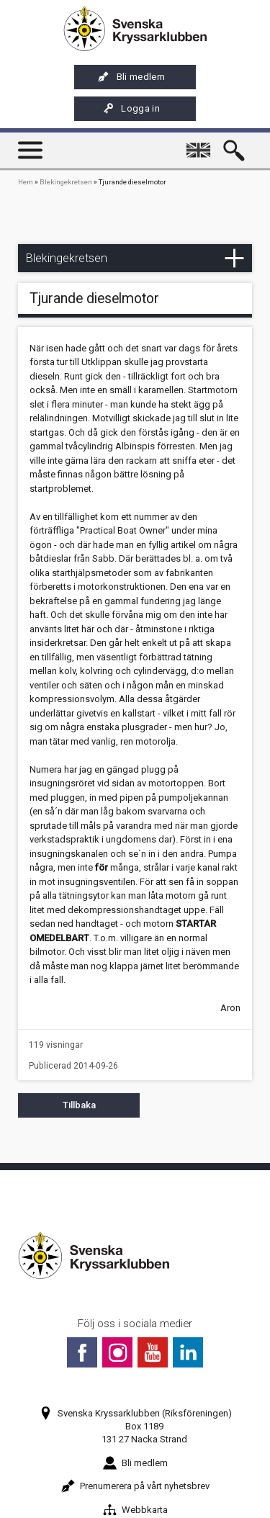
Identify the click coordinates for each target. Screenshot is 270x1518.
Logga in (131, 108)
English (201, 143)
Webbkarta (135, 1509)
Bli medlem (131, 77)
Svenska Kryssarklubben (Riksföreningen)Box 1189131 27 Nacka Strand (135, 1426)
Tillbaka (79, 1105)
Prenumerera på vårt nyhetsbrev (135, 1486)
